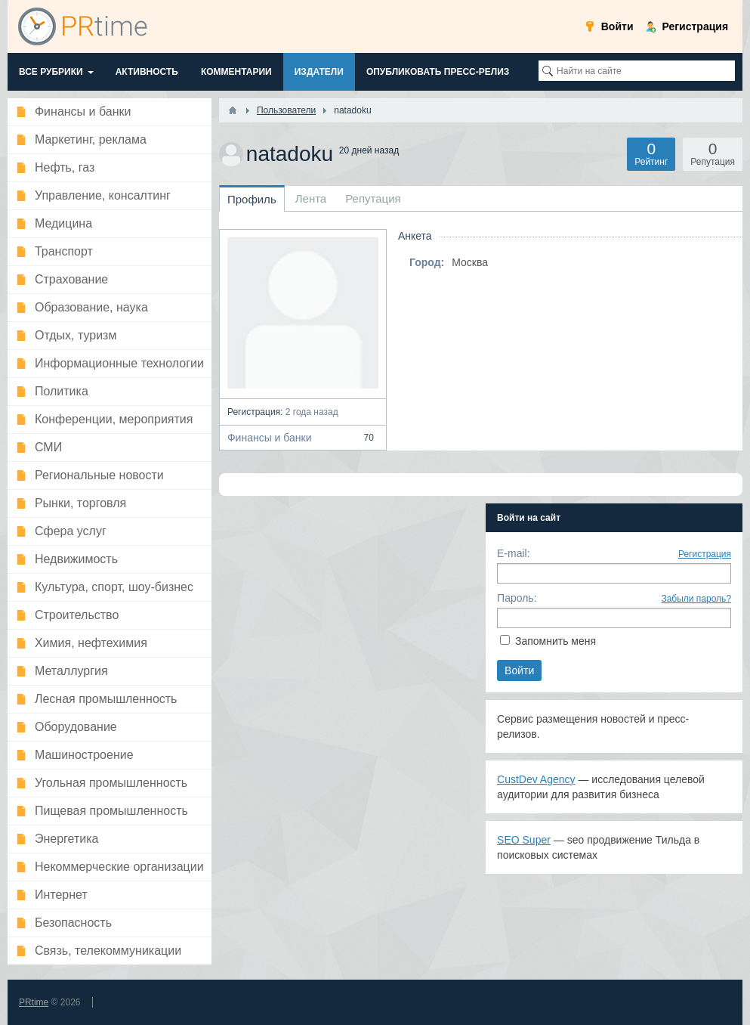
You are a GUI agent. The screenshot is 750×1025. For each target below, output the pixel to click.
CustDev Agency (536, 779)
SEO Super (524, 840)
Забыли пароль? (696, 598)
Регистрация (704, 554)
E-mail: (513, 553)
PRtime (33, 1002)
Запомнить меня (555, 641)
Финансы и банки (302, 438)
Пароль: (516, 598)
